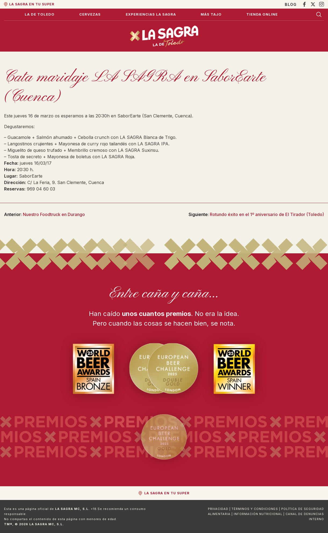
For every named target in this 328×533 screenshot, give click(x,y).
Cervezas (90, 14)
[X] (313, 4)
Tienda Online (262, 14)
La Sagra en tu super (31, 4)
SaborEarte (30, 176)
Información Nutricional (258, 514)
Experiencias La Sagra (151, 14)
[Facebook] (304, 4)
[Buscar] (319, 14)
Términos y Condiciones (255, 509)
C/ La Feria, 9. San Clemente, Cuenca (65, 182)
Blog (291, 4)
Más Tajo (211, 14)
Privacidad (218, 509)
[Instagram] (321, 4)
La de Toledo (40, 14)
